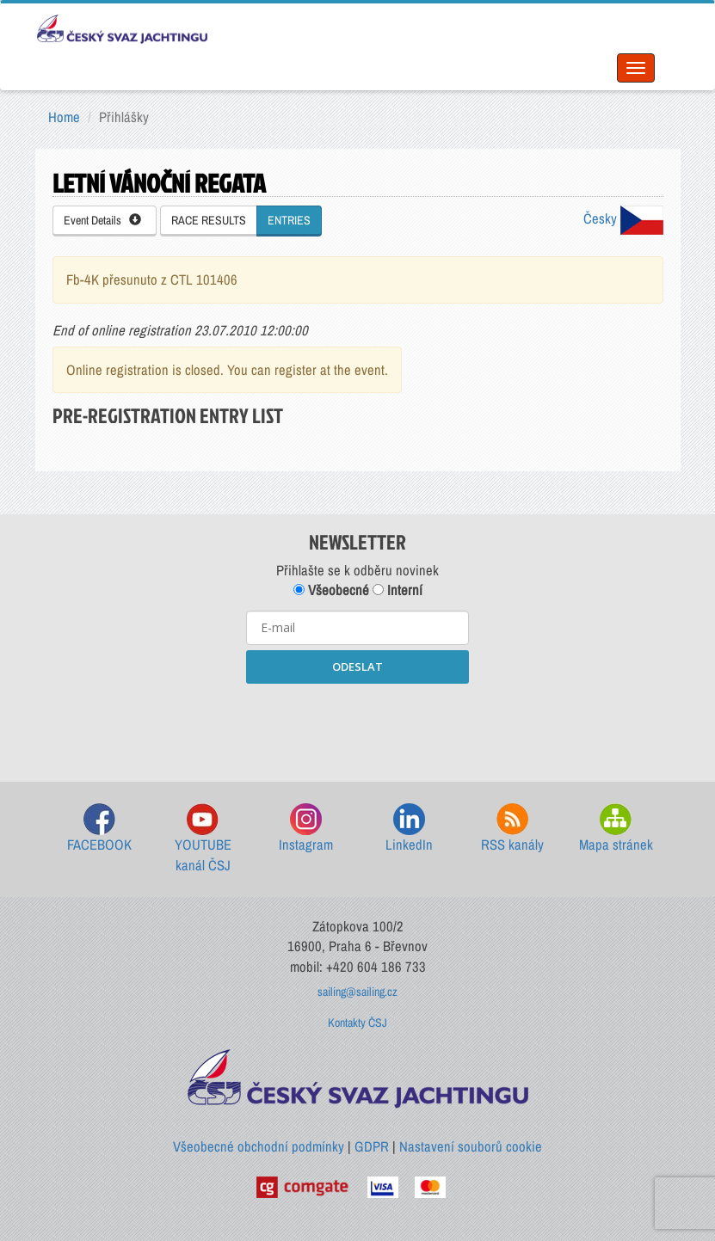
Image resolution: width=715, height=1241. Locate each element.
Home (64, 117)
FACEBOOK (99, 828)
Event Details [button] (102, 220)
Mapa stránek (616, 828)
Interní (397, 590)
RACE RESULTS (208, 220)
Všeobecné (331, 590)
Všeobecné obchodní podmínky (258, 1146)
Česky (623, 218)
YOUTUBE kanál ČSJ (203, 839)
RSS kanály (512, 828)
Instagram (306, 828)
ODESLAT (357, 666)
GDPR (371, 1146)
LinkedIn (409, 828)
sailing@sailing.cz (357, 991)
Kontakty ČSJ (357, 1022)
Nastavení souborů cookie (470, 1146)
